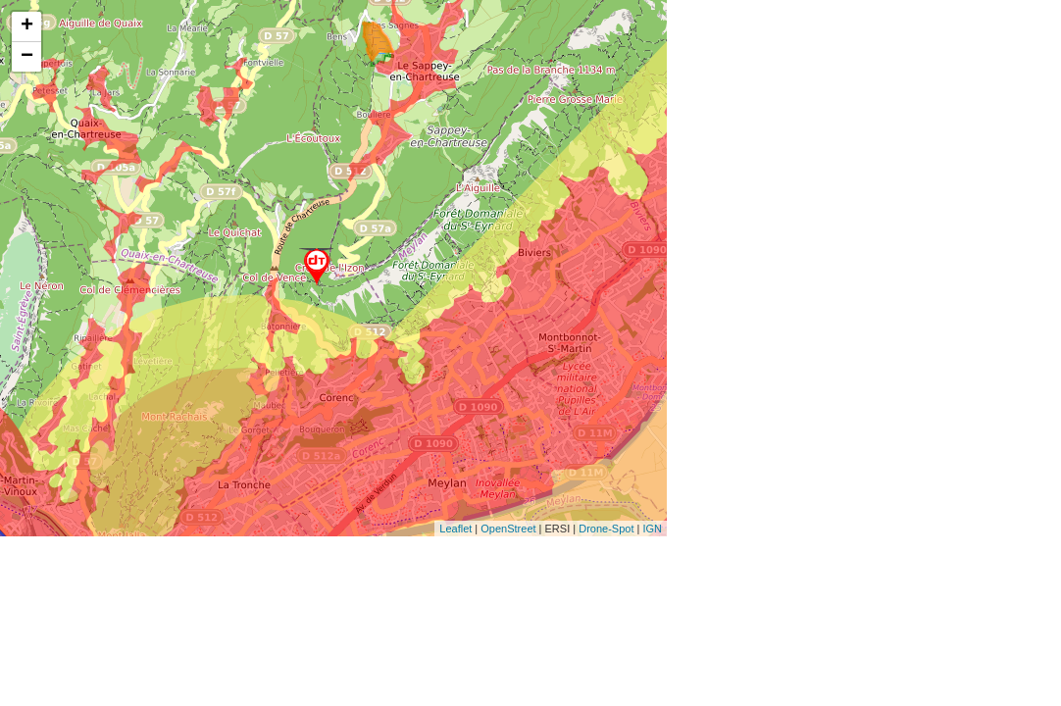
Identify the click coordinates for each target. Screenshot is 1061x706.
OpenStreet (507, 528)
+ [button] (27, 26)
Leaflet (455, 528)
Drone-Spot (606, 528)
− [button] (27, 57)
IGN (652, 528)
